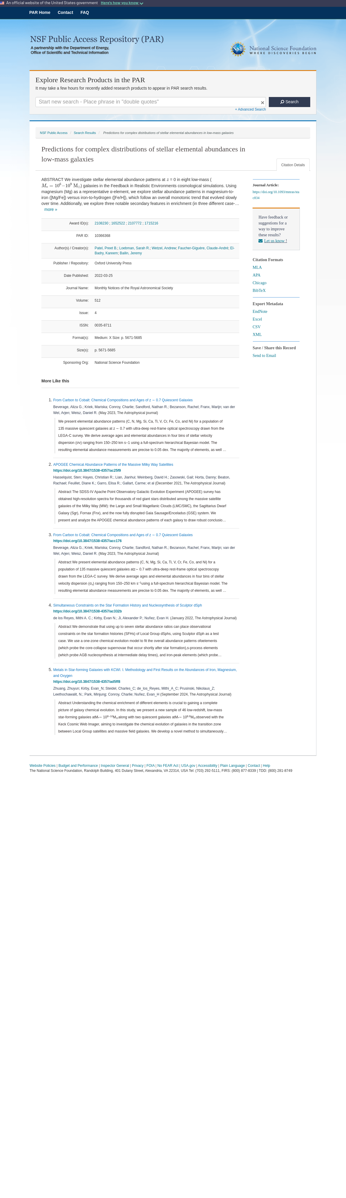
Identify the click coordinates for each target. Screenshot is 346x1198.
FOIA (150, 766)
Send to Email (264, 355)
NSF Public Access (53, 133)
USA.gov (188, 766)
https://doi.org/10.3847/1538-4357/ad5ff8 (87, 682)
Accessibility (207, 766)
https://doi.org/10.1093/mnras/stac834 (276, 195)
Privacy (137, 766)
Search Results (85, 133)
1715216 (151, 223)
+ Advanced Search (250, 109)
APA (257, 275)
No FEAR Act (167, 766)
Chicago (259, 283)
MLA (257, 267)
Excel (257, 319)
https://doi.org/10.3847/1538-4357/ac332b (88, 611)
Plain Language (232, 766)
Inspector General (115, 766)
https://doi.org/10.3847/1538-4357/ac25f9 (88, 470)
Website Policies (43, 766)
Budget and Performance (78, 766)
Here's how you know (122, 2)
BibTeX (259, 290)
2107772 (134, 223)
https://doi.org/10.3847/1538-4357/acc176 (88, 541)
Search (289, 101)
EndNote (260, 311)
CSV (257, 327)
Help (266, 766)
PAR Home (39, 12)
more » (50, 209)
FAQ (84, 12)
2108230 (101, 223)
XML (257, 334)
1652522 (118, 223)
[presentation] (167, 180)
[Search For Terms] (150, 102)
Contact (65, 12)
